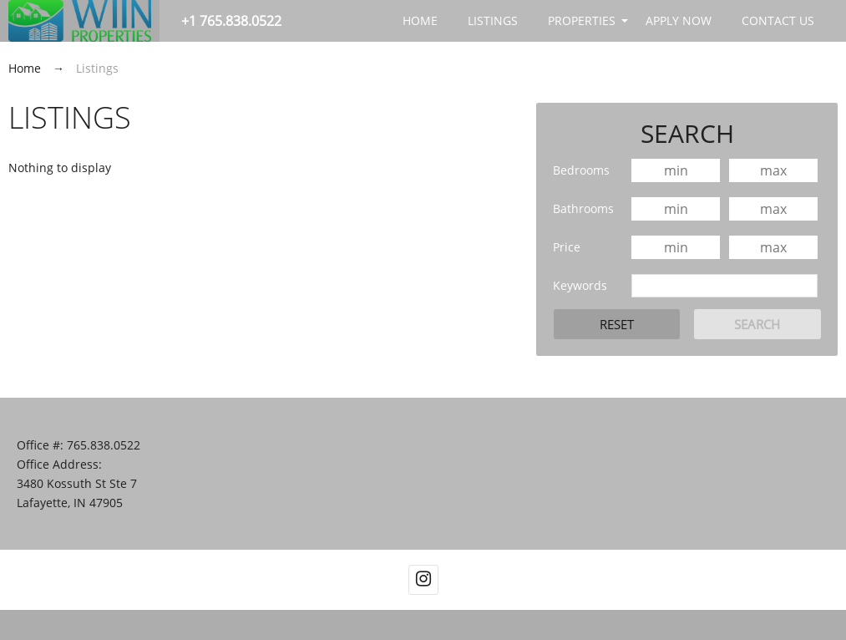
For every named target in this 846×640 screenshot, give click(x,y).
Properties (582, 20)
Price (566, 247)
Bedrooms (581, 170)
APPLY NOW (679, 20)
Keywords (580, 285)
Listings (493, 20)
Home (420, 20)
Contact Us (778, 20)
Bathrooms (583, 208)
